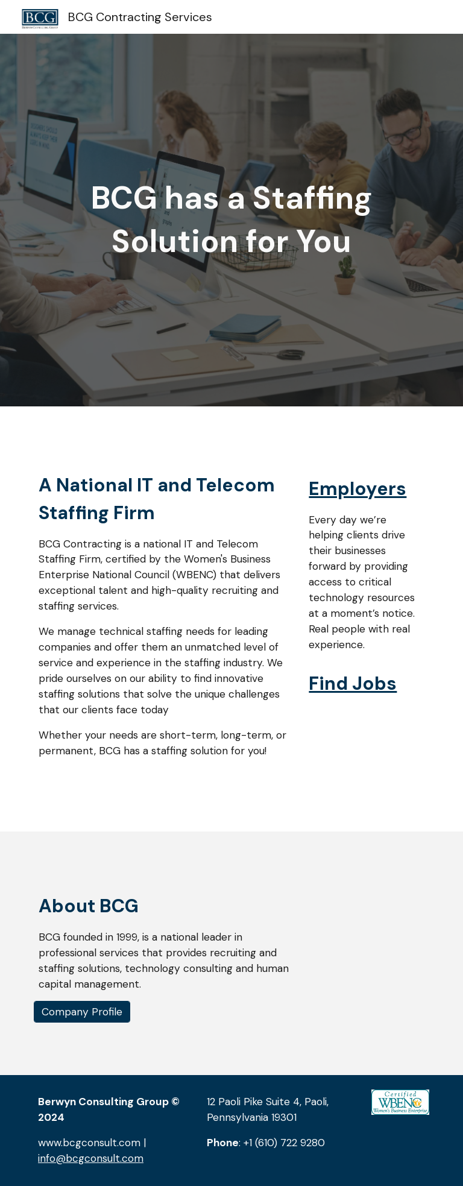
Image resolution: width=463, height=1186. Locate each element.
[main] (231, 220)
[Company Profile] (82, 1012)
